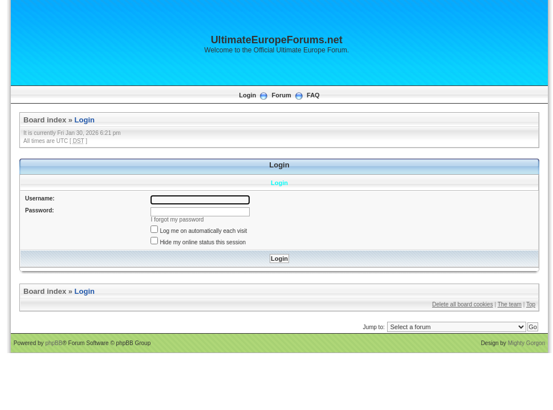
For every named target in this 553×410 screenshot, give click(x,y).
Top (530, 304)
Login (247, 95)
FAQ (313, 95)
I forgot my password (177, 219)
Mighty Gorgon (527, 343)
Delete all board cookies (462, 304)
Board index (44, 120)
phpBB (53, 343)
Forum (281, 95)
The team (510, 304)
